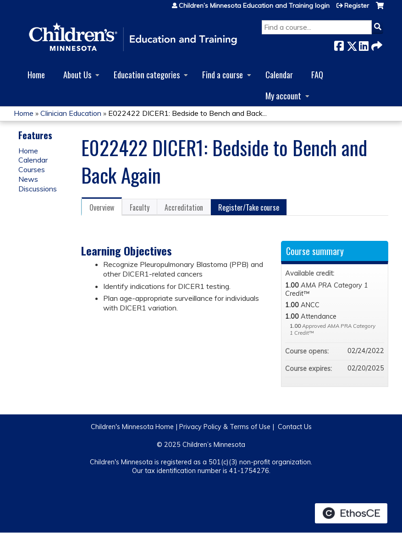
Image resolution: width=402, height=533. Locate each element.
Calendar (279, 74)
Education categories (147, 74)
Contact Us (295, 427)
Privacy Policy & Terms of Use (224, 427)
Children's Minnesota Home (132, 427)
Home (36, 74)
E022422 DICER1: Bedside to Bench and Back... (187, 113)
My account (283, 95)
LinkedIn (363, 44)
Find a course (222, 74)
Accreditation (184, 207)
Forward (375, 44)
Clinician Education (70, 113)
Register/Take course (248, 207)
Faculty (139, 207)
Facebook (338, 44)
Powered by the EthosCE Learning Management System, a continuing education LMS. (351, 513)
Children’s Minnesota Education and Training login (254, 5)
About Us (77, 74)
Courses (31, 169)
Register (356, 5)
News (28, 179)
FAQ (317, 74)
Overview (101, 207)
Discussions (37, 188)
